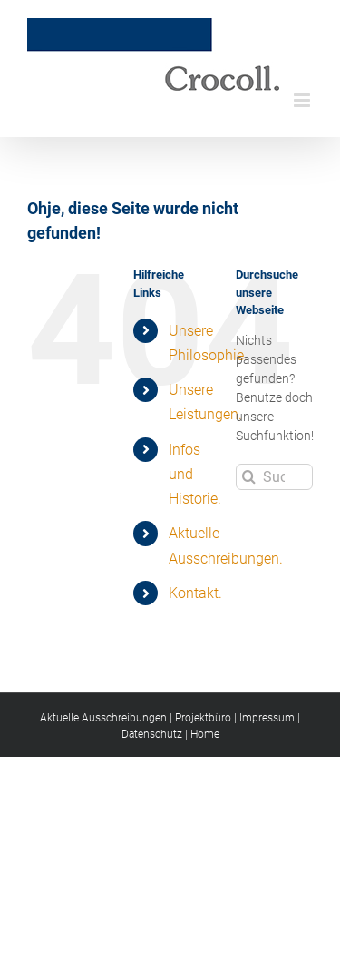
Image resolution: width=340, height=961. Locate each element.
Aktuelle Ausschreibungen (103, 717)
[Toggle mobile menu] (303, 100)
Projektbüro (203, 717)
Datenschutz (151, 734)
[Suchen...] (274, 477)
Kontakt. (195, 593)
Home (204, 734)
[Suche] (249, 477)
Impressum (267, 717)
